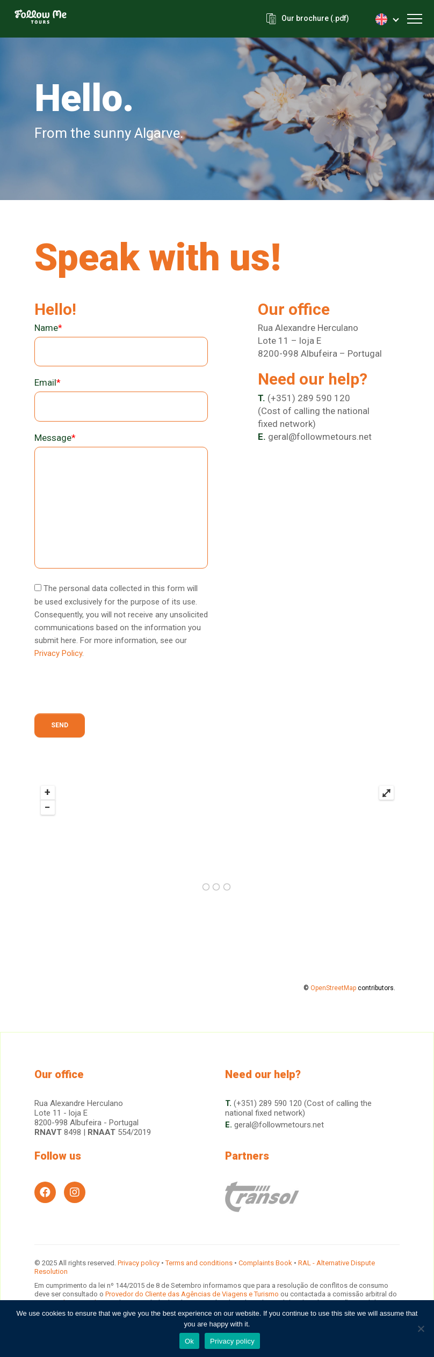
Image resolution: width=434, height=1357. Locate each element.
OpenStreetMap (333, 988)
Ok (189, 1341)
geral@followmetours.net (320, 436)
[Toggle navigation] (414, 18)
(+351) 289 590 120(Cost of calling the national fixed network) (314, 411)
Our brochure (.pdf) (314, 18)
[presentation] (116, 692)
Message (55, 437)
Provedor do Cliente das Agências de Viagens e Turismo (192, 1294)
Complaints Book (265, 1263)
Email (47, 382)
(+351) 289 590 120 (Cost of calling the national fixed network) (298, 1108)
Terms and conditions (199, 1263)
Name (48, 327)
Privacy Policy (58, 653)
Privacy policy (139, 1263)
